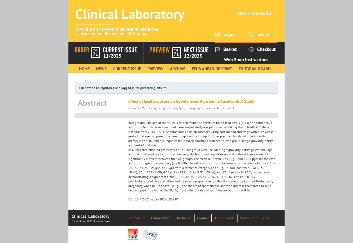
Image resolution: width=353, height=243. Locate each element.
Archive (177, 68)
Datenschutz (160, 218)
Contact (203, 218)
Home (84, 68)
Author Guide (224, 218)
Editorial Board (255, 68)
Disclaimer (184, 218)
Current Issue (127, 68)
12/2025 (193, 56)
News (101, 68)
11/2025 (112, 56)
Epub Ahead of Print (212, 68)
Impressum (136, 218)
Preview (155, 68)
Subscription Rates (254, 218)
